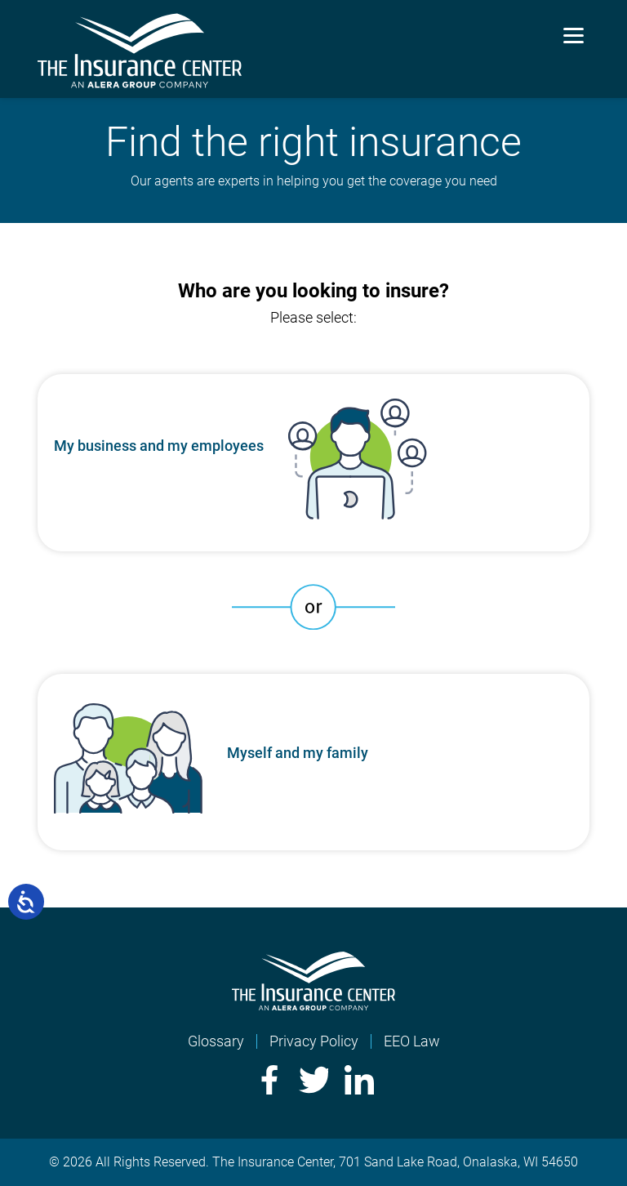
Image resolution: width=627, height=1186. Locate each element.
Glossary (216, 1041)
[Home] (313, 1005)
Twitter (313, 1080)
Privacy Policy (313, 1041)
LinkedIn (359, 1080)
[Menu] (573, 34)
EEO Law (412, 1041)
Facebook (267, 1080)
